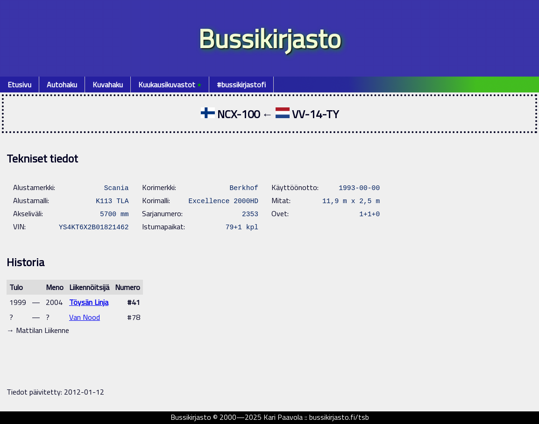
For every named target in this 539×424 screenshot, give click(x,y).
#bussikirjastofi (241, 84)
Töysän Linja (88, 302)
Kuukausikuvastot (169, 84)
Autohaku (62, 84)
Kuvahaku (107, 84)
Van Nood (84, 317)
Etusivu (19, 84)
